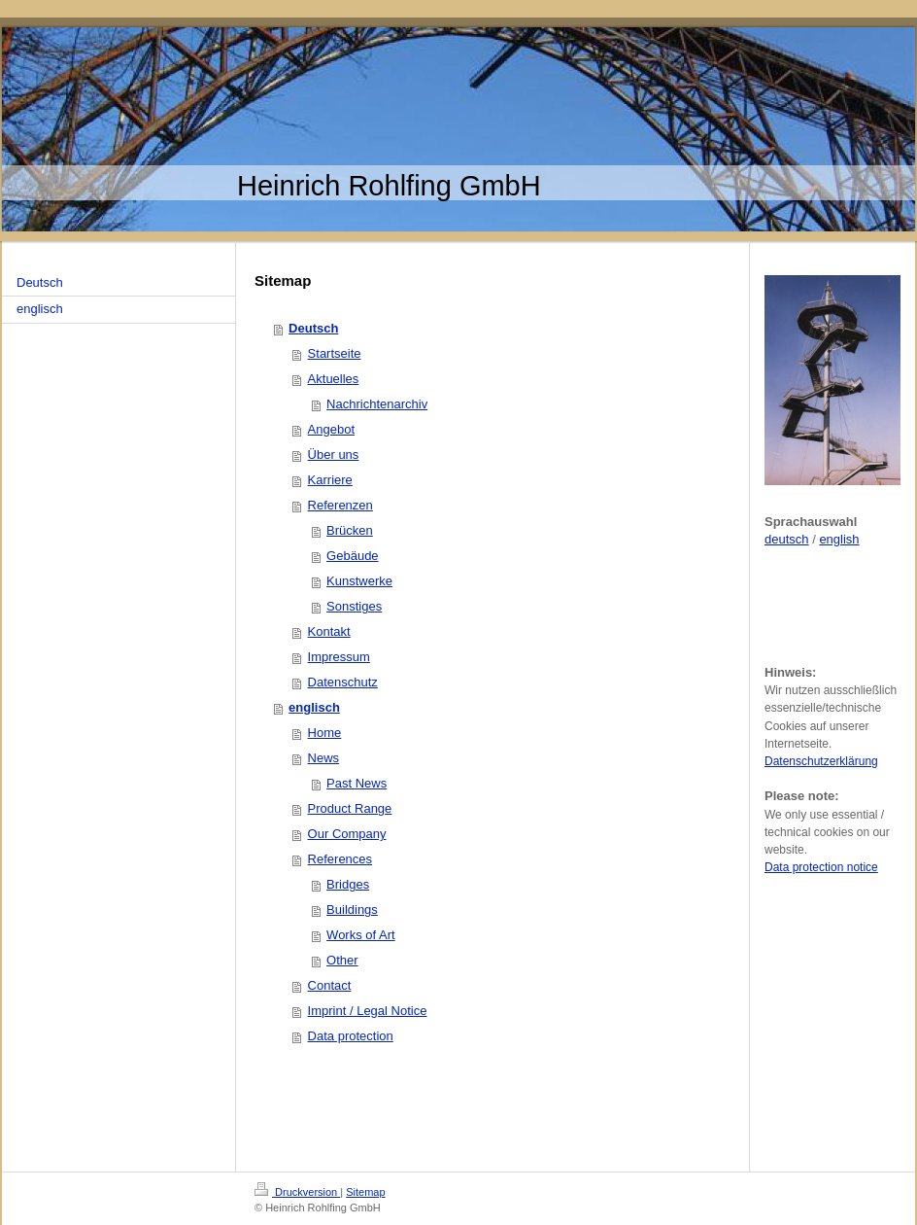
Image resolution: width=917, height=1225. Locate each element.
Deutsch (313, 328)
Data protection (350, 1036)
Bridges (347, 884)
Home (325, 732)
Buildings (352, 909)
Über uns (333, 454)
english (839, 539)
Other (342, 960)
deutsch (786, 539)
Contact (330, 985)
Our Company (347, 833)
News (324, 758)
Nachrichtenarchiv (376, 404)
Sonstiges (354, 606)
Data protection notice (821, 867)
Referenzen (340, 505)
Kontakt (329, 631)
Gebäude (352, 555)
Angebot (331, 429)
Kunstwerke (359, 581)
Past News (356, 783)
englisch (314, 707)
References (340, 859)
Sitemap (365, 1192)
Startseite (334, 353)
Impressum (339, 656)
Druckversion (297, 1192)
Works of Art (360, 935)
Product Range (350, 808)
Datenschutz (343, 682)
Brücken (349, 530)
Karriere (330, 479)
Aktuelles (333, 378)
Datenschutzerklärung (821, 761)
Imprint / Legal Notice (367, 1010)
